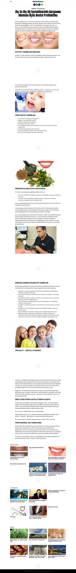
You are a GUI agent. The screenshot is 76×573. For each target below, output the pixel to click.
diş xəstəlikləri (25, 25)
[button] (11, 1)
